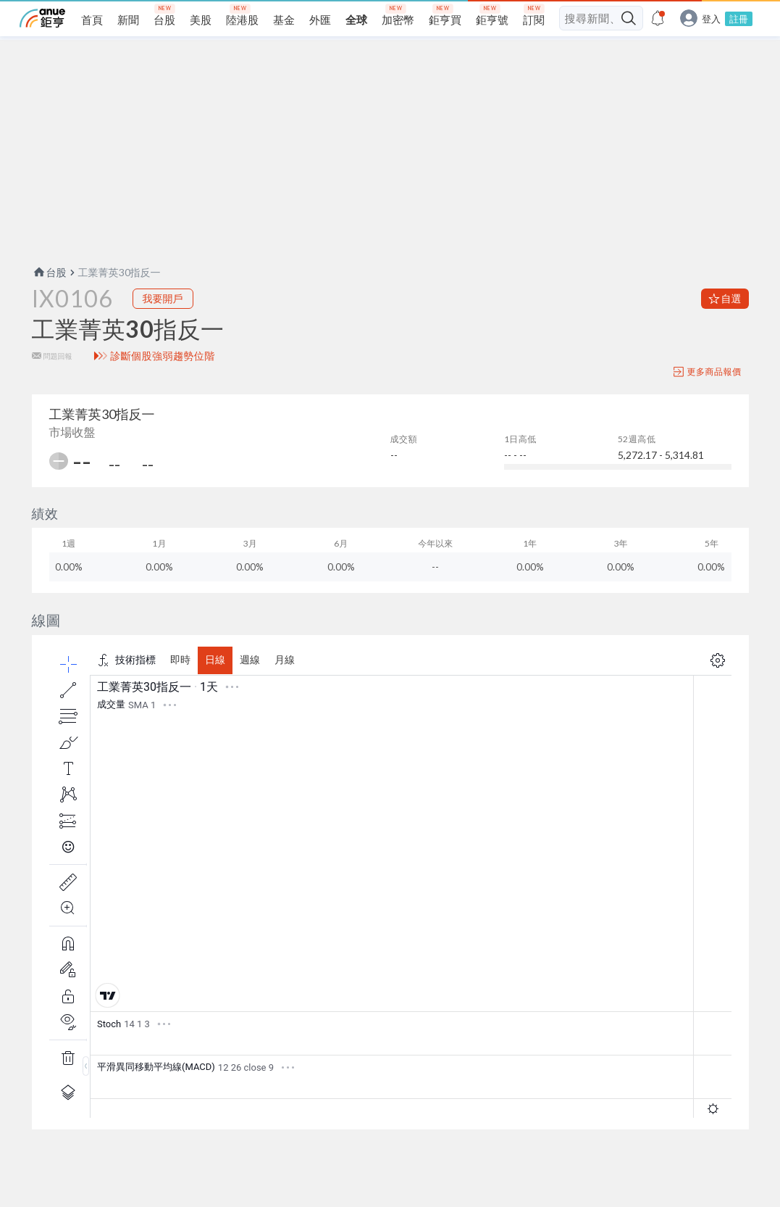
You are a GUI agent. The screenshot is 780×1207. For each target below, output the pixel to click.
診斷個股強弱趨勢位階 (162, 356)
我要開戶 (163, 298)
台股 (49, 272)
